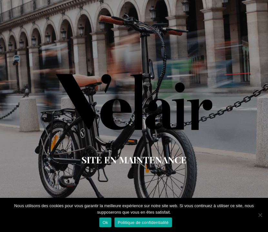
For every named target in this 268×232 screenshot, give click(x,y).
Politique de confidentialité (143, 222)
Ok (105, 222)
